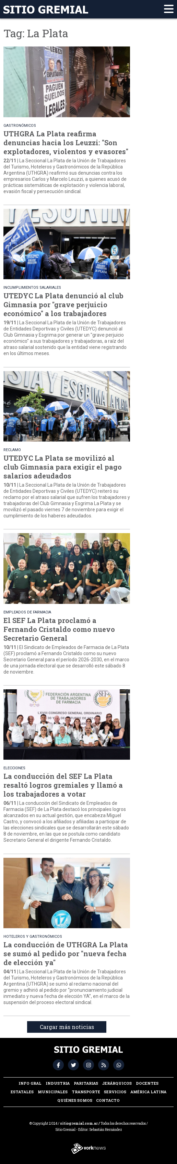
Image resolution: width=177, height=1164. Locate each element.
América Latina (148, 1091)
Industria (58, 1083)
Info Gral (30, 1083)
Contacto (108, 1100)
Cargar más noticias (67, 1026)
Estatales (22, 1091)
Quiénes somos (74, 1100)
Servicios (115, 1091)
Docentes (147, 1083)
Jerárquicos (117, 1083)
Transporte (86, 1091)
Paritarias (86, 1083)
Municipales (53, 1091)
